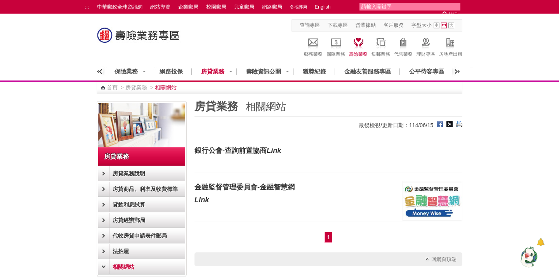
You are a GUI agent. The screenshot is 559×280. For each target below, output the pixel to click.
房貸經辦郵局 (129, 220)
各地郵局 (298, 6)
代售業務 (403, 46)
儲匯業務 (335, 46)
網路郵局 (272, 7)
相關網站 (123, 267)
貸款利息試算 (129, 204)
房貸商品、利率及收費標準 (145, 189)
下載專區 (338, 25)
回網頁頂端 (444, 259)
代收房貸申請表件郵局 (140, 236)
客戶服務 (394, 25)
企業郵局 (188, 7)
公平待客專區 (426, 71)
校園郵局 (216, 7)
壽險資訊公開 (263, 71)
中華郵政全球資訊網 (119, 7)
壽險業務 (358, 46)
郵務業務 (313, 46)
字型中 (444, 25)
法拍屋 (121, 251)
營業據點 (366, 25)
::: (87, 7)
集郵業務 (381, 46)
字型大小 (421, 25)
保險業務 (126, 71)
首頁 (112, 87)
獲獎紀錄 (314, 71)
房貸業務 (212, 71)
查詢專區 (310, 25)
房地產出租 (450, 46)
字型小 (436, 25)
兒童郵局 (244, 7)
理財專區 (426, 46)
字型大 (451, 25)
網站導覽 (160, 7)
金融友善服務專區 (367, 71)
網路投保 (171, 71)
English (323, 7)
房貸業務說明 (129, 173)
